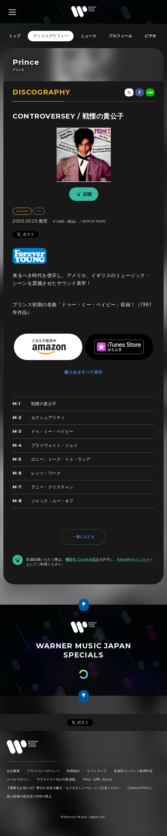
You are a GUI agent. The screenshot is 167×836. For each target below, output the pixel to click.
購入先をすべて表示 (83, 372)
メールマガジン (18, 779)
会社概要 (13, 771)
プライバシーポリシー (43, 771)
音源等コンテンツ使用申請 (133, 771)
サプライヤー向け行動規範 (56, 779)
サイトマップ (96, 771)
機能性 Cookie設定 (82, 559)
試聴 (83, 194)
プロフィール (120, 36)
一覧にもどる (83, 537)
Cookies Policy (139, 788)
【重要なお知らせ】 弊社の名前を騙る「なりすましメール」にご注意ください (63, 788)
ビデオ (150, 36)
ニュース (88, 36)
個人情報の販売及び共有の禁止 (29, 796)
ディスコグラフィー (50, 36)
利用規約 (73, 771)
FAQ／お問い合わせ (97, 779)
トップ (15, 36)
